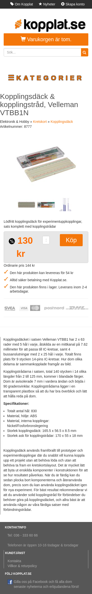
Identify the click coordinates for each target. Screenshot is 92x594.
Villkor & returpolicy (22, 566)
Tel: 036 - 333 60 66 (22, 535)
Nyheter (47, 4)
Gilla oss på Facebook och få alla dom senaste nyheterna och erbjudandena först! (43, 584)
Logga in (76, 13)
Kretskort (40, 122)
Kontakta (14, 561)
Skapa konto (73, 4)
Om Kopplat (21, 4)
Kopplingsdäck (62, 122)
